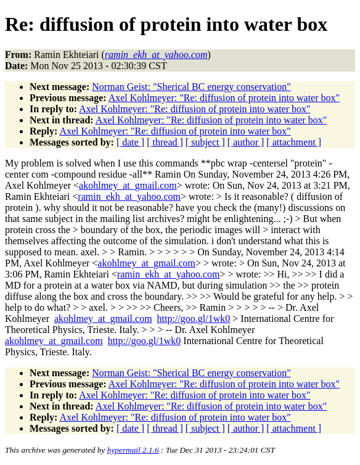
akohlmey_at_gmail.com (128, 185)
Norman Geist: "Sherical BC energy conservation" (191, 86)
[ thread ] (165, 142)
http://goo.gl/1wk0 (194, 318)
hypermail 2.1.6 (133, 450)
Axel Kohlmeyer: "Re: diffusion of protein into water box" (224, 98)
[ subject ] (205, 142)
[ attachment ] (293, 142)
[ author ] (245, 142)
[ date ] (130, 142)
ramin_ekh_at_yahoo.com (129, 196)
